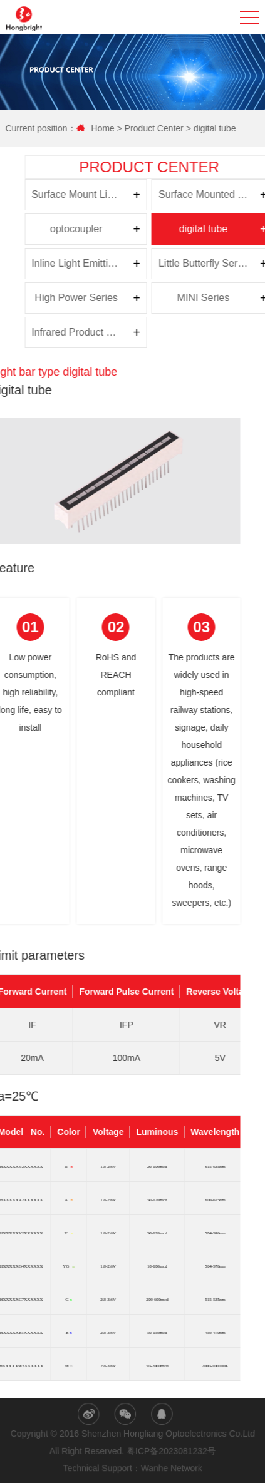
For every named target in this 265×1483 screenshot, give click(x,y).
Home (107, 128)
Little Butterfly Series (92, 263)
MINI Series (91, 297)
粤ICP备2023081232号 (171, 1451)
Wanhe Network (172, 1469)
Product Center (157, 128)
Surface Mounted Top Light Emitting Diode (94, 194)
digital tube (218, 128)
